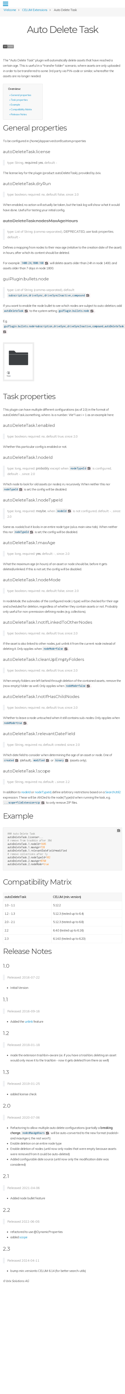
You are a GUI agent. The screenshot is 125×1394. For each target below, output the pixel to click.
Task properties (19, 99)
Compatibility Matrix (21, 109)
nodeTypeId (43, 792)
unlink (29, 1021)
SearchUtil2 (113, 792)
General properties (21, 95)
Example (15, 104)
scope (23, 1237)
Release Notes (19, 114)
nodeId (26, 792)
